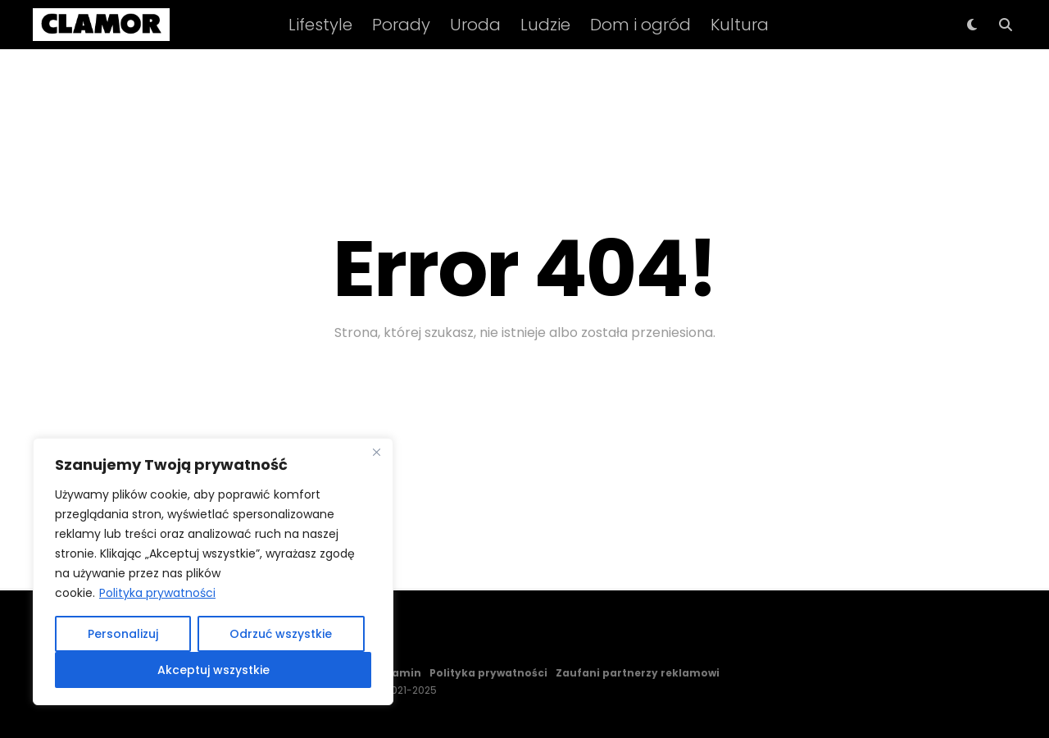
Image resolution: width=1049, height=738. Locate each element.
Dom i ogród (640, 24)
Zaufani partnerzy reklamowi (638, 673)
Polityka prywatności (157, 593)
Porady (401, 24)
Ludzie (545, 24)
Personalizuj (123, 634)
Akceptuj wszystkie (213, 670)
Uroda (475, 24)
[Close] (376, 452)
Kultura (740, 24)
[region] (213, 571)
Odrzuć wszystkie (280, 634)
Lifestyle (320, 24)
